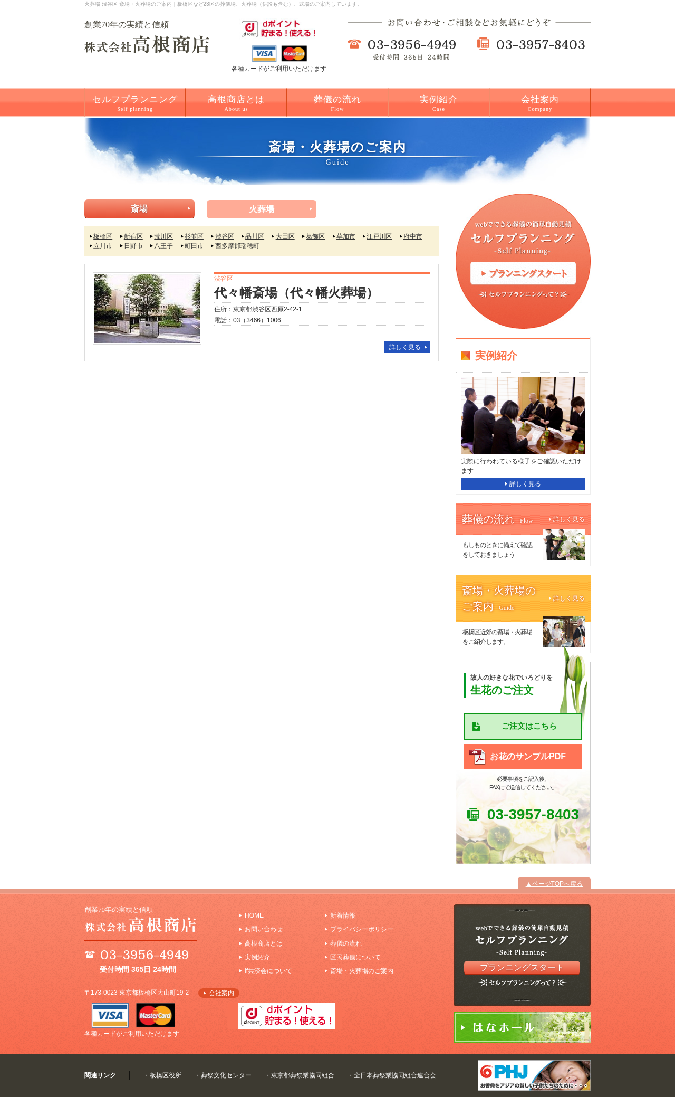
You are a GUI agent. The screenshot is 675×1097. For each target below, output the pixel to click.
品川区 (254, 236)
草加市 (345, 236)
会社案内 (540, 103)
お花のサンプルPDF (528, 756)
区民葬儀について (355, 957)
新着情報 (342, 915)
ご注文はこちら (529, 725)
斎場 (139, 208)
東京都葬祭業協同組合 (302, 1075)
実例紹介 (439, 103)
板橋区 (102, 236)
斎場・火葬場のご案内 (361, 971)
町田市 (194, 246)
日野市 (133, 246)
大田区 (285, 236)
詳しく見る (405, 347)
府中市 (412, 236)
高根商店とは (236, 103)
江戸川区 (379, 236)
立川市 (102, 246)
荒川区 (163, 236)
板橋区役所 (165, 1075)
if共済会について (268, 971)
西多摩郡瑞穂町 (237, 246)
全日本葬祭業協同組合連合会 (395, 1075)
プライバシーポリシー (361, 929)
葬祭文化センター (226, 1075)
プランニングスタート (522, 967)
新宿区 (133, 236)
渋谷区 (224, 236)
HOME (254, 915)
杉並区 (194, 236)
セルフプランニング (135, 103)
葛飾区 (315, 236)
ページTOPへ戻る (557, 884)
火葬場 (261, 209)
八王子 (163, 246)
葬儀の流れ (337, 103)
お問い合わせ (264, 929)
